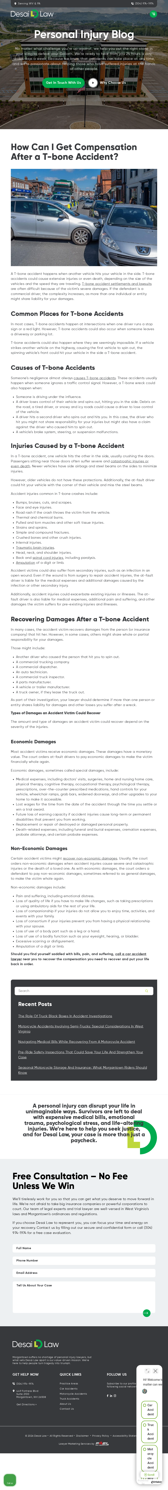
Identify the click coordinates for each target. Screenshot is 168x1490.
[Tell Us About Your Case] (84, 1297)
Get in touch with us (63, 83)
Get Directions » (27, 1404)
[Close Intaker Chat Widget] (155, 1369)
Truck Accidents (69, 1399)
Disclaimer (82, 1436)
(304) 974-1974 (142, 3)
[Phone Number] (84, 1261)
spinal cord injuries (48, 558)
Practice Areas (69, 1383)
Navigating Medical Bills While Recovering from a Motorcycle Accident (76, 1042)
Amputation (25, 563)
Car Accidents (68, 1389)
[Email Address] (84, 1273)
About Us (65, 1404)
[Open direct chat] (147, 1369)
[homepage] (84, 1348)
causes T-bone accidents (95, 378)
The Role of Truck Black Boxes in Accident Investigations (65, 1016)
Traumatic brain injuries (35, 548)
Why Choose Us (107, 83)
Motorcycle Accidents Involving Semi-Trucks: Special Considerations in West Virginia (80, 1029)
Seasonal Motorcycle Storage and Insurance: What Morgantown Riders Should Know (82, 1070)
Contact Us (67, 1409)
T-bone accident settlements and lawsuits (117, 284)
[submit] (146, 1313)
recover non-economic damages (90, 858)
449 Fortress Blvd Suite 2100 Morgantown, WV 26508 (29, 1394)
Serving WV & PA (27, 3)
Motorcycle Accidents (73, 1394)
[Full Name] (84, 1248)
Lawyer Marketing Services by (84, 1443)
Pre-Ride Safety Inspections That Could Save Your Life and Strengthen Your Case (80, 1055)
